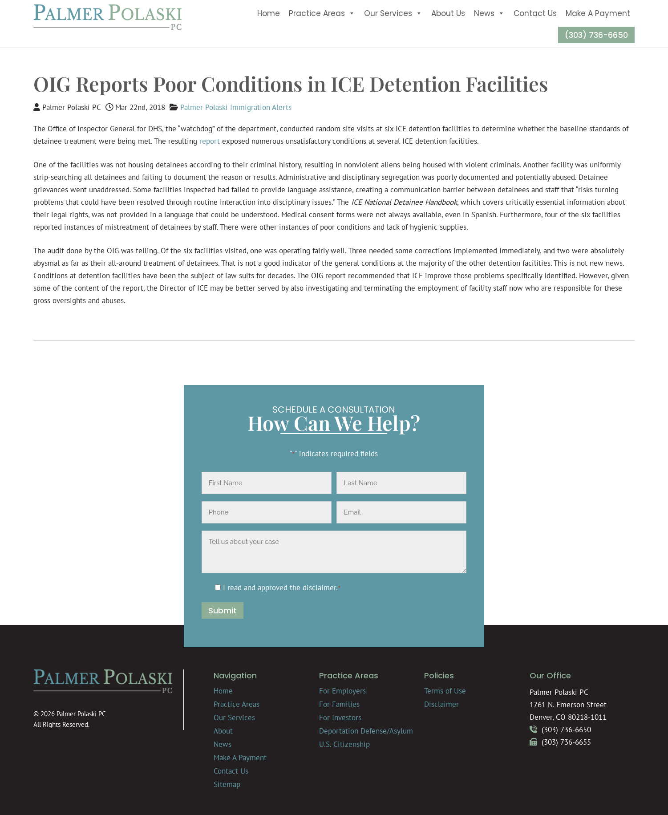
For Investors (340, 717)
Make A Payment (598, 13)
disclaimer (319, 587)
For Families (339, 704)
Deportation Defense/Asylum (366, 731)
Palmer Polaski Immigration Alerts (235, 107)
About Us (448, 13)
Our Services (393, 13)
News (489, 13)
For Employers (342, 691)
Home (268, 13)
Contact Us (535, 13)
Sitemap (227, 784)
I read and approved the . (282, 587)
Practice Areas (322, 13)
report (209, 141)
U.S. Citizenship (344, 744)
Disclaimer (441, 704)
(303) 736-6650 (596, 35)
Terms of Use (445, 691)
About (223, 731)
